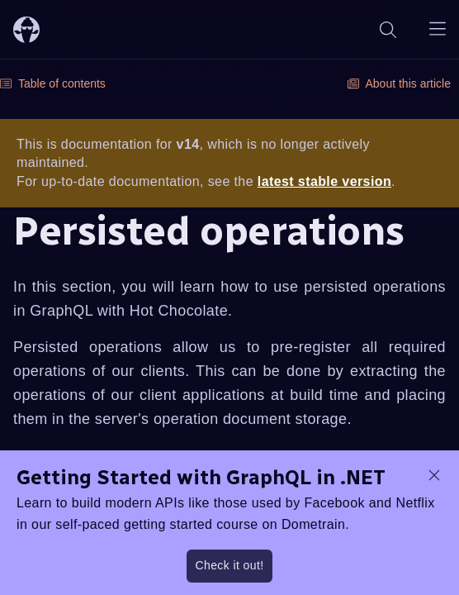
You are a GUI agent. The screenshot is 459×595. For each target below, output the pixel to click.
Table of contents (53, 83)
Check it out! (229, 565)
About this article (400, 83)
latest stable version (324, 181)
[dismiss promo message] (434, 475)
